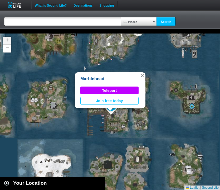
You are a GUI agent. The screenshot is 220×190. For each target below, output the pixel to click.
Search (166, 22)
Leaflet (192, 187)
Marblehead (92, 79)
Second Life (17, 4)
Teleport (109, 90)
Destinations (83, 5)
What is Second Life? (51, 5)
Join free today (109, 101)
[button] (142, 75)
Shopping (106, 5)
